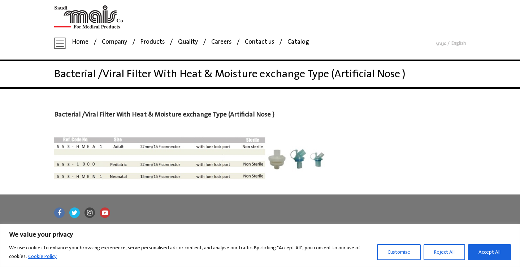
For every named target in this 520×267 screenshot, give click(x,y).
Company (114, 42)
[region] (260, 245)
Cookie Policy (42, 257)
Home (80, 42)
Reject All (444, 252)
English (458, 43)
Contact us (259, 42)
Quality (188, 42)
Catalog (298, 42)
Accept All (489, 252)
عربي (441, 43)
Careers (221, 42)
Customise (398, 252)
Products (152, 42)
